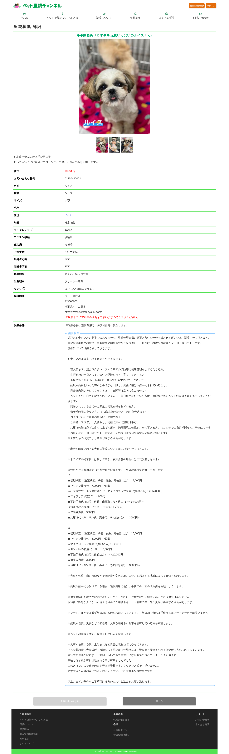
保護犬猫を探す (121, 719)
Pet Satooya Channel (111, 751)
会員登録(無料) (197, 5)
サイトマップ (27, 743)
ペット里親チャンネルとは (62, 15)
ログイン (211, 5)
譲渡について (104, 15)
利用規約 (24, 738)
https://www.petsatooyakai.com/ (83, 312)
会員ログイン (120, 730)
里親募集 (135, 15)
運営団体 (24, 729)
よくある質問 (167, 15)
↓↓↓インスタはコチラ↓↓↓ (79, 288)
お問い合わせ (201, 15)
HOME (24, 15)
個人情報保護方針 (29, 734)
